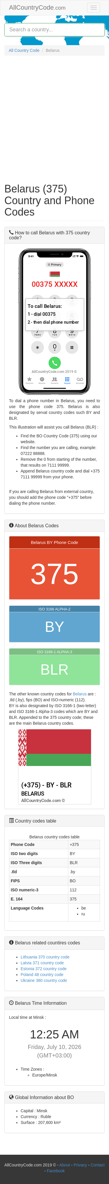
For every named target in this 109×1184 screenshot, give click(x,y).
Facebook (56, 1170)
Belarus (79, 694)
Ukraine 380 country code (44, 980)
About (64, 1165)
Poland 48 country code (42, 974)
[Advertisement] (54, 116)
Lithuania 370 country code (45, 957)
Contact (98, 1165)
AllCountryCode (37, 7)
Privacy (80, 1165)
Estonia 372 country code (44, 968)
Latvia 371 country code (42, 962)
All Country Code (24, 50)
